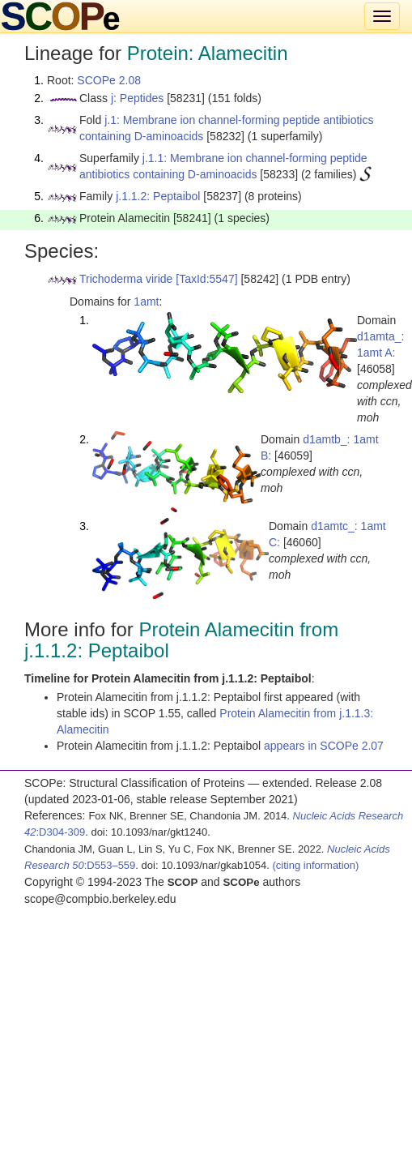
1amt (146, 301)
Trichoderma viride (125, 278)
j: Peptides (137, 98)
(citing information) (315, 865)
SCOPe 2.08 (109, 80)
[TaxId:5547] (206, 278)
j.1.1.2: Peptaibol (158, 196)
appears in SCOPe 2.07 (324, 745)
